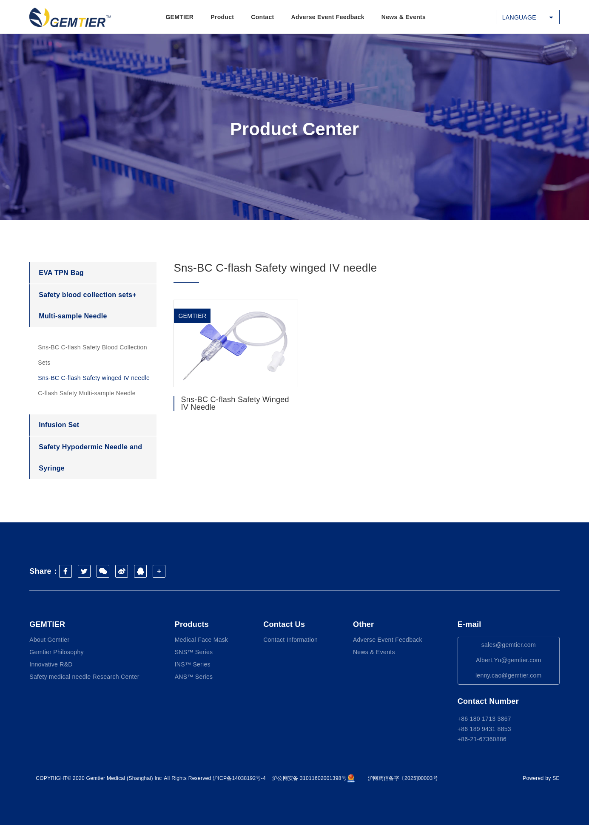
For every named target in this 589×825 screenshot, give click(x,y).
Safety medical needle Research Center (84, 676)
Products (192, 624)
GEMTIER (179, 17)
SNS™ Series (194, 652)
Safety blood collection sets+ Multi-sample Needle (88, 305)
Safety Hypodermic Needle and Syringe (90, 457)
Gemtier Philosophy (56, 652)
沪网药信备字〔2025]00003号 (403, 778)
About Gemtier (49, 639)
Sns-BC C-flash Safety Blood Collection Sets (92, 355)
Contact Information (290, 639)
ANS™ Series (194, 676)
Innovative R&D (50, 664)
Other (363, 624)
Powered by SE (541, 778)
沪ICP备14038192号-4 (239, 778)
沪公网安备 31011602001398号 (313, 778)
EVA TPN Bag (61, 272)
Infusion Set (59, 424)
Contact (262, 17)
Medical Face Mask (201, 639)
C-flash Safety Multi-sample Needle (87, 393)
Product (222, 17)
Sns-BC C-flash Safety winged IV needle (94, 377)
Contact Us (284, 624)
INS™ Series (193, 664)
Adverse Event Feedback (327, 17)
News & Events (403, 17)
